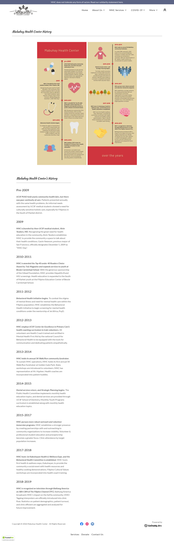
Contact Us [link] (97, 534)
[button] (98, 14)
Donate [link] (85, 534)
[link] (23, 14)
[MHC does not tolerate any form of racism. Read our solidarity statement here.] (87, 2)
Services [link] (75, 534)
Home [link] (85, 14)
